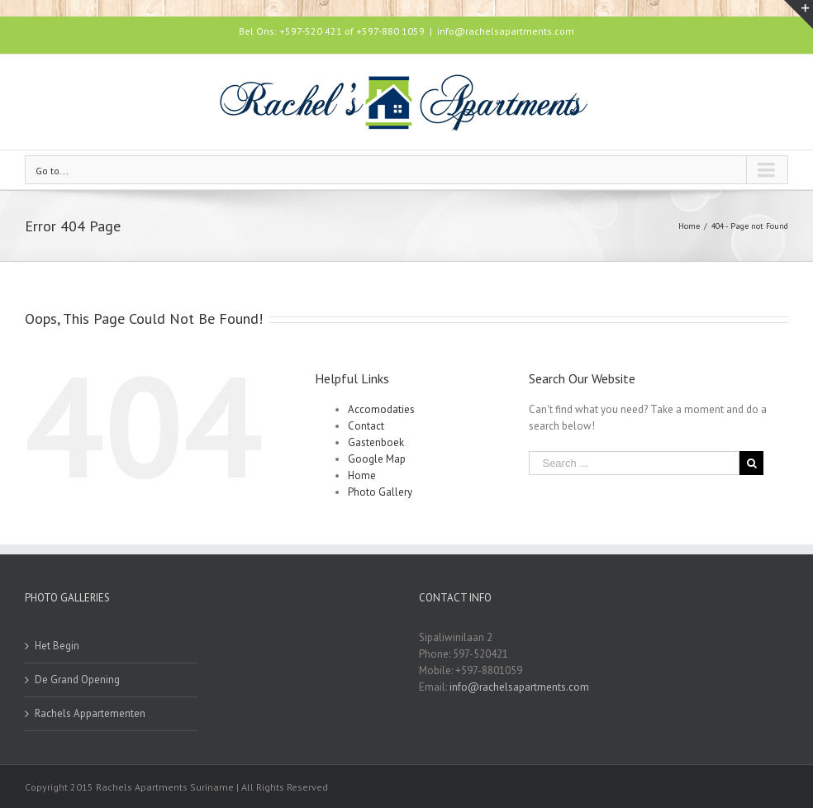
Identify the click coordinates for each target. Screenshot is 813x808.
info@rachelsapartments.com (505, 31)
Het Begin (57, 646)
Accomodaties (381, 409)
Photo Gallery (380, 492)
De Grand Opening (77, 680)
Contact (366, 426)
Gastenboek (376, 442)
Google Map (377, 459)
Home (362, 475)
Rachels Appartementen (90, 713)
